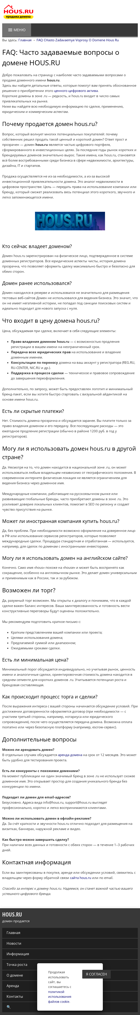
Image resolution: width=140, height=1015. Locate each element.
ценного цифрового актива (76, 90)
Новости (14, 943)
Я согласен (96, 974)
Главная (13, 932)
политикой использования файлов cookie (59, 997)
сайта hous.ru (80, 877)
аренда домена (70, 755)
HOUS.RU (12, 914)
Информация (18, 953)
